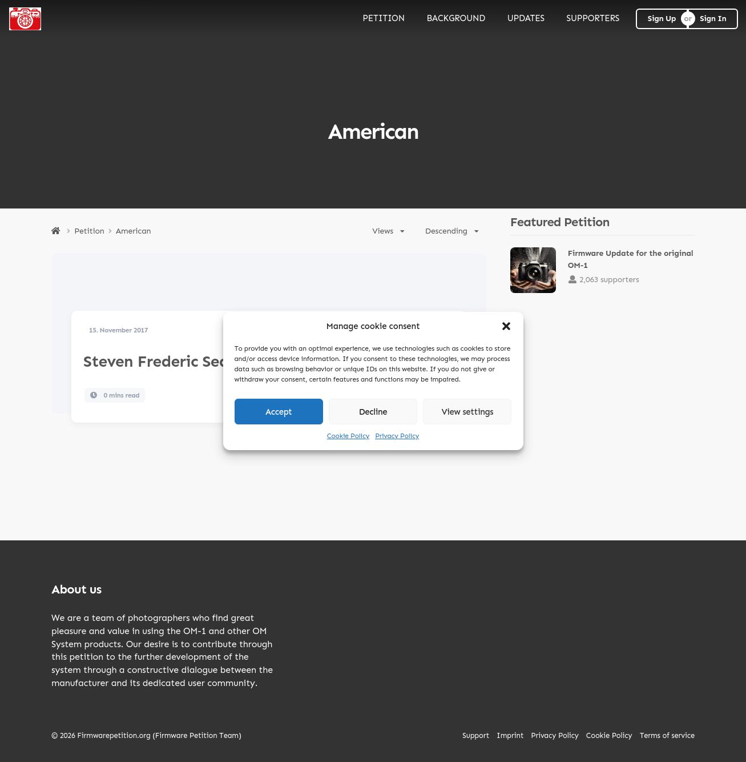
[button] (506, 326)
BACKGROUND (455, 18)
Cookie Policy (348, 436)
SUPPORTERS (593, 18)
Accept (278, 412)
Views (388, 231)
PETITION (383, 18)
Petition (89, 231)
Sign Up (662, 18)
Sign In (713, 18)
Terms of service (667, 735)
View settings (467, 412)
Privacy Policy (397, 436)
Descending (452, 231)
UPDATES (526, 18)
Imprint (510, 735)
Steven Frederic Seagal (167, 361)
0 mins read (115, 395)
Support (475, 735)
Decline (373, 412)
